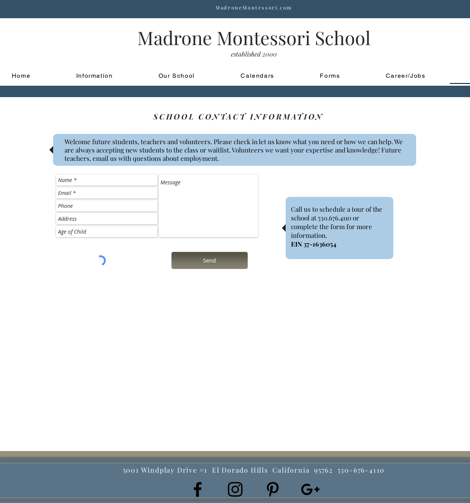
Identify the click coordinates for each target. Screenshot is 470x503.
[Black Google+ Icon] (310, 489)
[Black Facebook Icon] (197, 489)
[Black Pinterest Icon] (273, 489)
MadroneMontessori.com (253, 7)
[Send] (209, 260)
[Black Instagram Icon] (235, 489)
